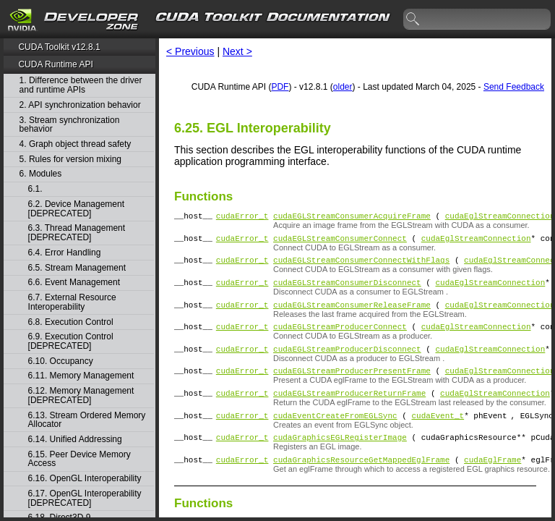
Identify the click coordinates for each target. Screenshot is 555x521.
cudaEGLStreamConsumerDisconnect (347, 290)
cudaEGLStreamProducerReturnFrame (349, 412)
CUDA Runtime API (55, 64)
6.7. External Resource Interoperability (72, 302)
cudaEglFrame (492, 485)
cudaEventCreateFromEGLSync (335, 436)
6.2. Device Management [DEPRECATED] (76, 209)
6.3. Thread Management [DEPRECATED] (77, 233)
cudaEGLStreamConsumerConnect (340, 242)
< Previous (190, 51)
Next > (237, 51)
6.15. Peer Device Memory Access (79, 459)
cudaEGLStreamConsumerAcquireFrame (352, 217)
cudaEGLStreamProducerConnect (340, 339)
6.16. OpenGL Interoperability (85, 478)
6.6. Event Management (74, 282)
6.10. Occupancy (60, 361)
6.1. (36, 189)
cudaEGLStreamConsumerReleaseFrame (352, 315)
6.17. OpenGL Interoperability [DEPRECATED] (85, 498)
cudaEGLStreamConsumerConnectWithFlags (361, 265)
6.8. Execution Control (70, 322)
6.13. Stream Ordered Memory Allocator (87, 420)
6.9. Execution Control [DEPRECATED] (70, 341)
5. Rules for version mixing (70, 159)
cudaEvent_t (437, 436)
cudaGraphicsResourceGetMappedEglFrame (361, 485)
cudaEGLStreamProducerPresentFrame (352, 387)
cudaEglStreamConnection (500, 217)
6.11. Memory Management (81, 376)
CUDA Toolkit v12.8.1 (59, 47)
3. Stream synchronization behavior (70, 125)
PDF (279, 87)
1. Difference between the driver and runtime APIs (81, 85)
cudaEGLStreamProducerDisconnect (347, 363)
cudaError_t (242, 217)
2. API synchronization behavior (80, 105)
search (413, 19)
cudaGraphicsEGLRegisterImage (340, 460)
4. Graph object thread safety (76, 144)
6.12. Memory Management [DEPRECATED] (81, 395)
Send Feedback (513, 87)
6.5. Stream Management (77, 268)
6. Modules (41, 174)
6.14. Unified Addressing (75, 439)
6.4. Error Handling (64, 253)
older (343, 87)
